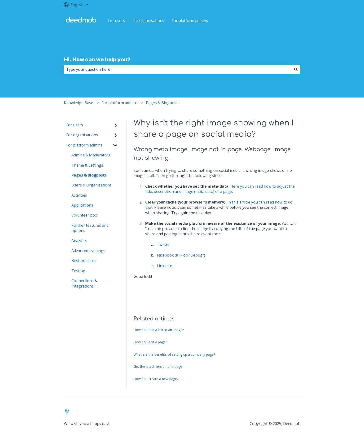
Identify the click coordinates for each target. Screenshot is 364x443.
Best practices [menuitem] (83, 260)
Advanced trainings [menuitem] (88, 250)
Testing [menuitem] (78, 270)
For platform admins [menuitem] (84, 145)
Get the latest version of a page (158, 366)
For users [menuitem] (74, 125)
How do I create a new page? (156, 379)
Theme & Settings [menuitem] (87, 165)
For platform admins (190, 20)
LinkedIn (164, 265)
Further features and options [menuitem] (90, 228)
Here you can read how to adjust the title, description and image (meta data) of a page (220, 189)
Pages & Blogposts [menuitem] (89, 175)
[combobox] (177, 69)
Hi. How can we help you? (97, 59)
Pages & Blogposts (163, 102)
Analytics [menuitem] (79, 240)
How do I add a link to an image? (159, 330)
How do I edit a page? (150, 342)
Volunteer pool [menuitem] (84, 215)
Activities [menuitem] (79, 195)
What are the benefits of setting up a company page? (174, 354)
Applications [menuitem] (82, 205)
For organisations (148, 20)
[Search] (295, 69)
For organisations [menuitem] (82, 134)
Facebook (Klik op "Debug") (181, 255)
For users (116, 20)
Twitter (163, 244)
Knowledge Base (78, 102)
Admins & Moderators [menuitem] (90, 155)
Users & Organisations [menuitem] (91, 185)
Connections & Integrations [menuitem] (84, 283)
